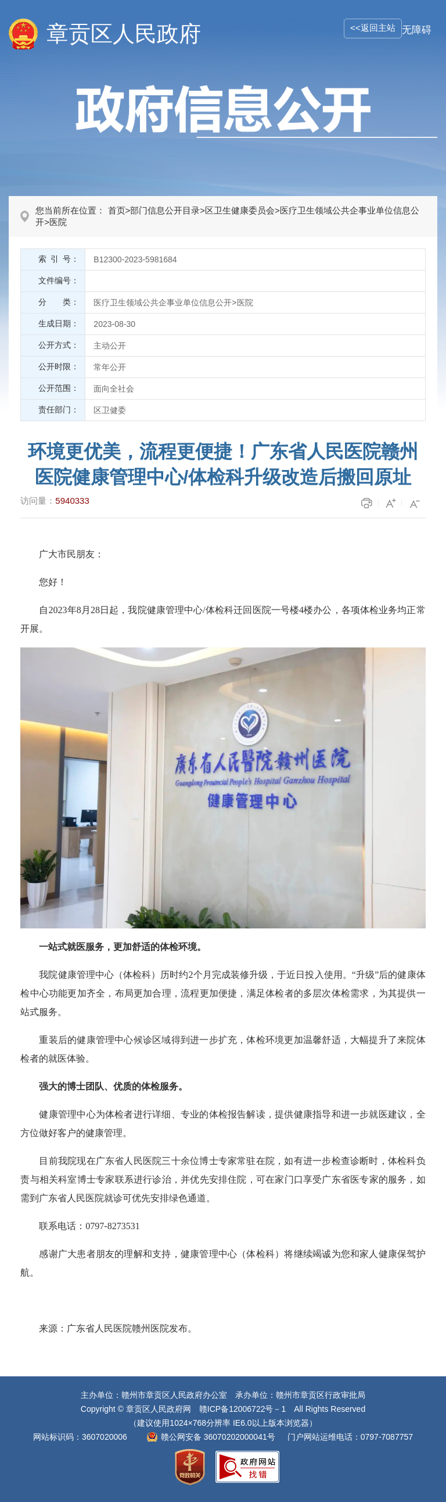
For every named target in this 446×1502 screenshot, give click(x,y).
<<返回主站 (372, 28)
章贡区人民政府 (123, 34)
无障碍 (416, 29)
